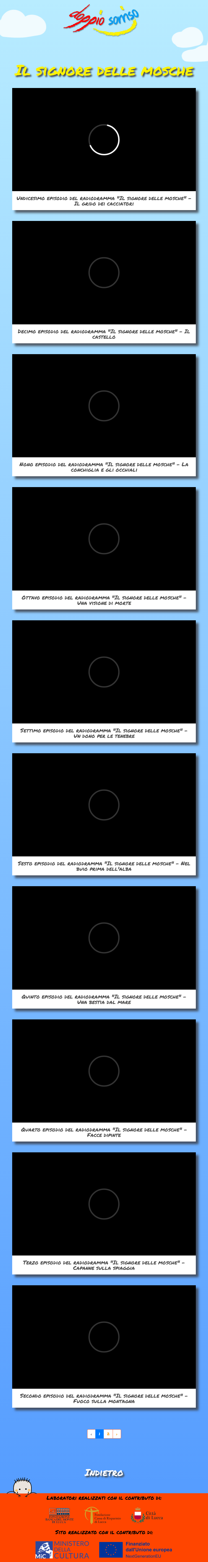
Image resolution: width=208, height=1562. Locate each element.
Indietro (104, 1472)
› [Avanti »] (117, 1434)
